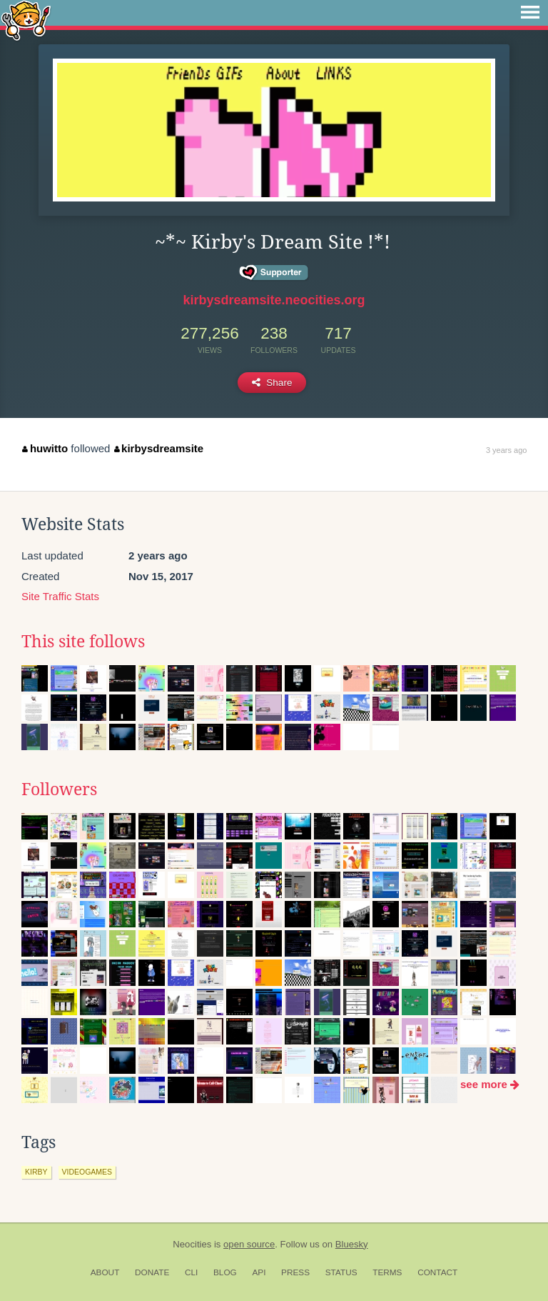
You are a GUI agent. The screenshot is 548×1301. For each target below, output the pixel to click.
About (105, 1272)
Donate (152, 1272)
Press (295, 1272)
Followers (59, 789)
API (258, 1272)
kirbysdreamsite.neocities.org (274, 300)
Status (341, 1272)
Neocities (192, 1244)
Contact (437, 1272)
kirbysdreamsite (159, 448)
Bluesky (351, 1244)
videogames (87, 1171)
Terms (387, 1272)
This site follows (83, 641)
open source (249, 1244)
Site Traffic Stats (60, 596)
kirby (36, 1171)
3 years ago (506, 450)
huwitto (45, 448)
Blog (225, 1272)
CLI (191, 1272)
